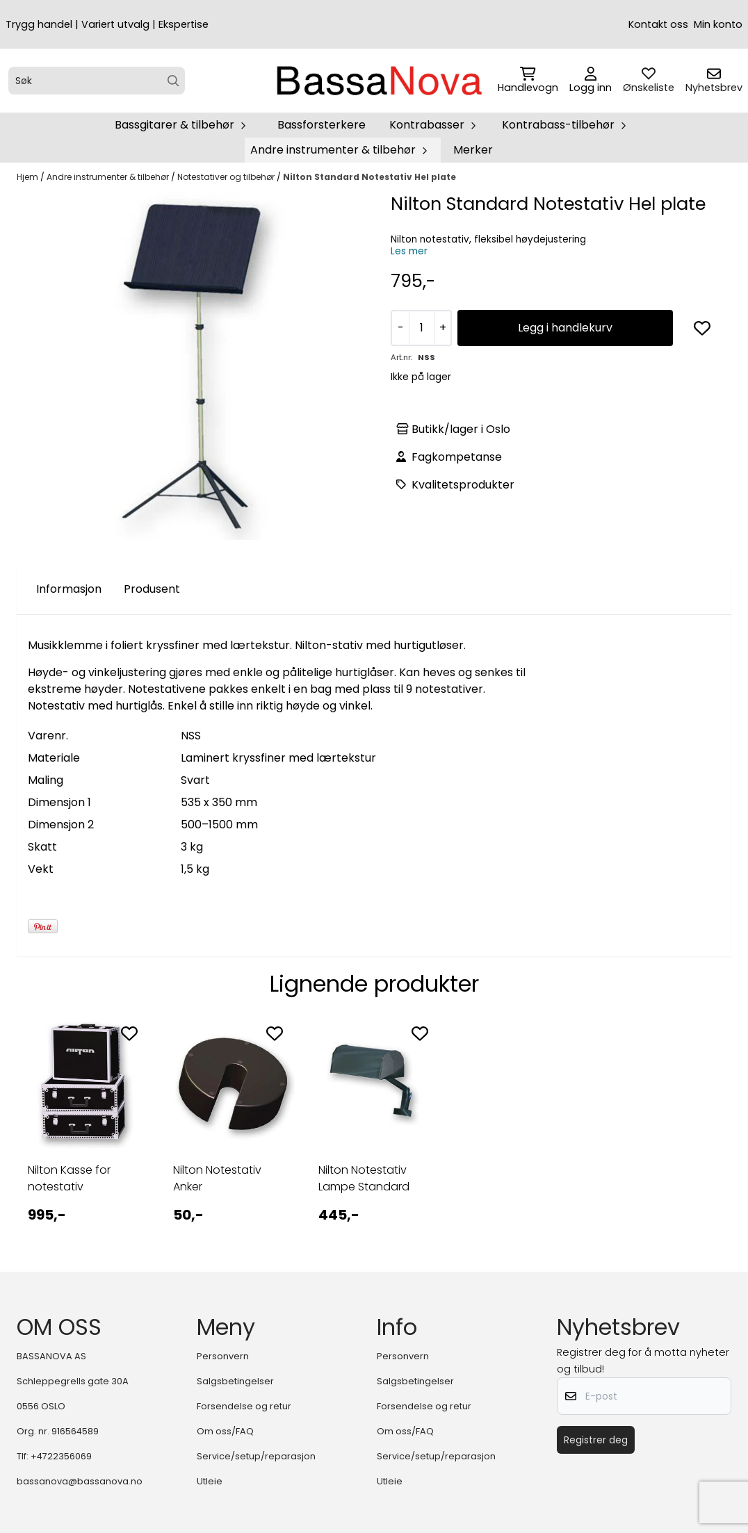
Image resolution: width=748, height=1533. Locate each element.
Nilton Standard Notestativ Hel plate (369, 177)
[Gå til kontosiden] (590, 80)
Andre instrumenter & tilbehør (109, 177)
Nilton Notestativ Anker (217, 1178)
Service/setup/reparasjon (256, 1456)
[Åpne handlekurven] (528, 80)
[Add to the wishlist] (129, 1033)
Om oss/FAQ (225, 1431)
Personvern (223, 1356)
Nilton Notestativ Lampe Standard (363, 1178)
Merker (473, 150)
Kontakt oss (658, 24)
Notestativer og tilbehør (227, 177)
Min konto (718, 24)
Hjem (28, 177)
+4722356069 (61, 1456)
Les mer (409, 251)
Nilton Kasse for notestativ (69, 1178)
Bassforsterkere (321, 125)
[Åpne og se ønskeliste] (648, 80)
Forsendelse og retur (244, 1406)
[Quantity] (421, 328)
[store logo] (378, 81)
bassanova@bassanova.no (80, 1481)
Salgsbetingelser (235, 1381)
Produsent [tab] (152, 589)
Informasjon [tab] (68, 589)
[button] (702, 328)
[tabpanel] (84, 1130)
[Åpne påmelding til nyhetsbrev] (714, 80)
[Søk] (96, 81)
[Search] (173, 81)
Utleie (209, 1481)
